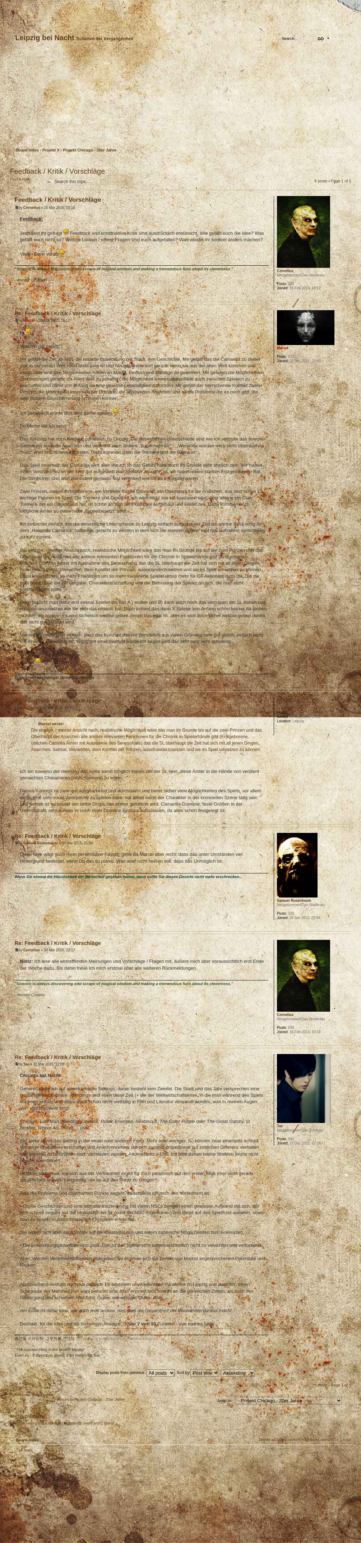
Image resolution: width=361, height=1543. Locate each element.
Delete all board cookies (280, 1439)
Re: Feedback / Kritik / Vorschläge (58, 313)
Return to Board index (33, 1395)
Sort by (198, 1372)
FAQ (66, 6)
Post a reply (27, 181)
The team (24, 1450)
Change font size (41, 6)
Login (32, 134)
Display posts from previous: (135, 1372)
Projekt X (51, 150)
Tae (26, 1064)
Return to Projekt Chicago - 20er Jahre (91, 1399)
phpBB (91, 1497)
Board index (180, 98)
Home (16, 6)
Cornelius (31, 208)
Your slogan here (123, 1499)
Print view (346, 162)
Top (346, 296)
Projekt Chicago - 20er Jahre (89, 150)
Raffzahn (30, 708)
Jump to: (224, 1400)
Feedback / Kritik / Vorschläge (57, 171)
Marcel (29, 320)
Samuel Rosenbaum (40, 843)
